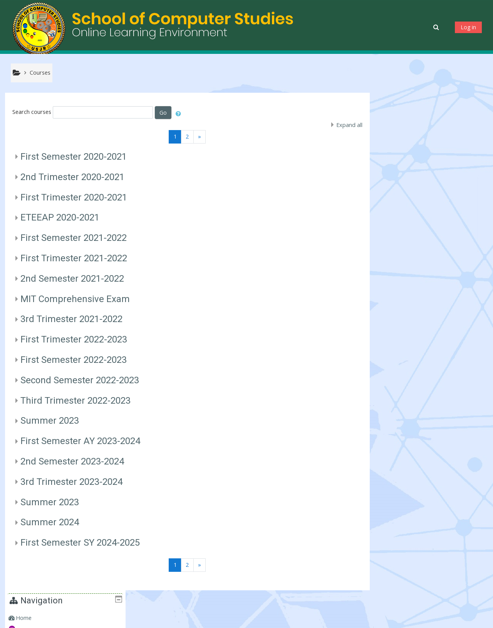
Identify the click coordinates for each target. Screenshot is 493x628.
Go (163, 112)
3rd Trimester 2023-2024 (71, 481)
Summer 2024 (49, 522)
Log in (468, 27)
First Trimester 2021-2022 (73, 258)
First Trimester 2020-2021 (73, 197)
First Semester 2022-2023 (73, 359)
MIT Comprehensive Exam (75, 299)
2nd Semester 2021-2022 (72, 278)
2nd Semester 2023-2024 (72, 461)
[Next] (198, 137)
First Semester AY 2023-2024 (80, 441)
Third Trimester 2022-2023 (75, 400)
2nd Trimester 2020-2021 (72, 177)
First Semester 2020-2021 (73, 156)
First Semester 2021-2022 (73, 238)
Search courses (31, 112)
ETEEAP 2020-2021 (59, 217)
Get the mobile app (357, 620)
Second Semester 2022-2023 (79, 380)
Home (392, 120)
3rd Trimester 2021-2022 (71, 319)
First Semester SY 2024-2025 (80, 543)
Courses (394, 144)
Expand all (347, 125)
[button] (437, 27)
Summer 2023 (49, 421)
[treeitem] (430, 120)
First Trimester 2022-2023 (73, 339)
